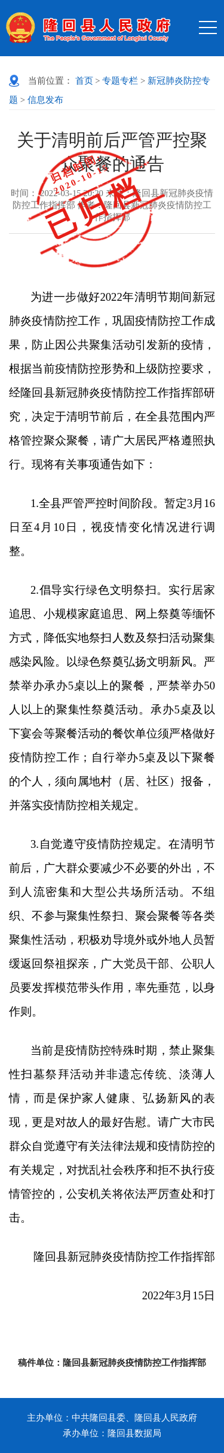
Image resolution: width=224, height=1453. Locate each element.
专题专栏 (120, 81)
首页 (84, 81)
